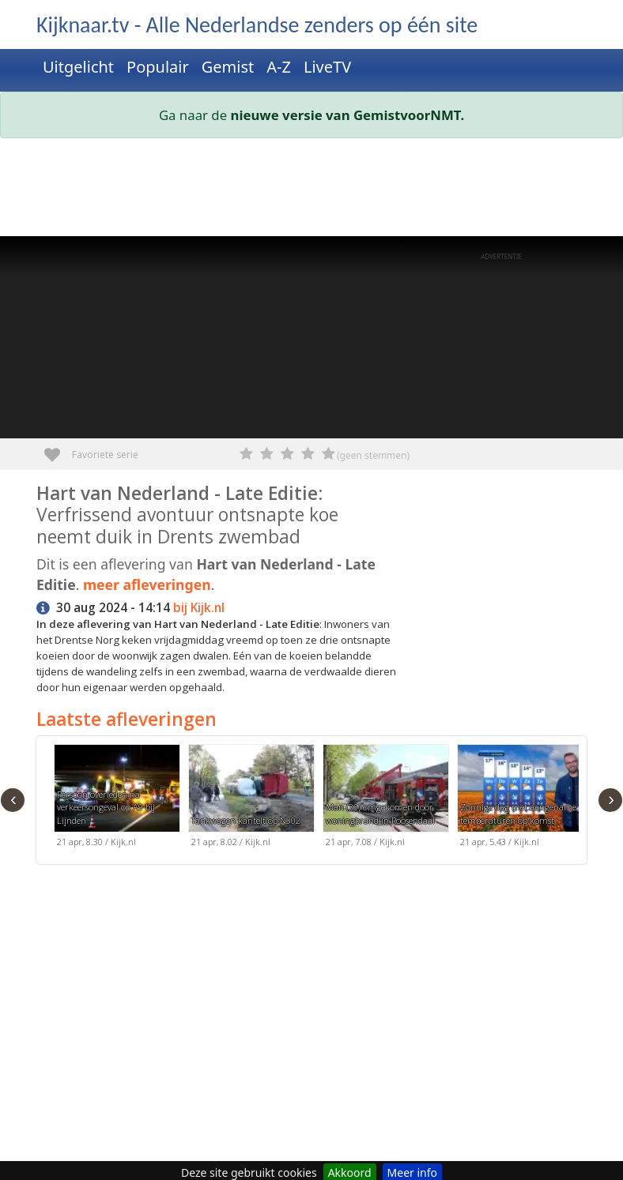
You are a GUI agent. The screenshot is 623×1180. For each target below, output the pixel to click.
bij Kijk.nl (199, 607)
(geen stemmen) (373, 455)
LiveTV (327, 66)
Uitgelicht (78, 66)
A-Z (278, 66)
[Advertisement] (311, 190)
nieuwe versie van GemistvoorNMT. (348, 115)
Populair (157, 66)
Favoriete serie (58, 449)
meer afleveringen (147, 584)
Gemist (228, 66)
